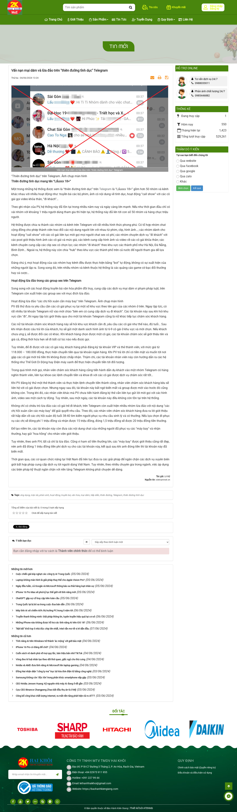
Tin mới (118, 46)
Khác (181, 181)
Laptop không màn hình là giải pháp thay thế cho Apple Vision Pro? (50, 580)
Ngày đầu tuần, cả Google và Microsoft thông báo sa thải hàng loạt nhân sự (55, 586)
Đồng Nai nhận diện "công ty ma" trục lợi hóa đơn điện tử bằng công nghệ (53, 671)
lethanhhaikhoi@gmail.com (95, 783)
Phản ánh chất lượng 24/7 (210, 91)
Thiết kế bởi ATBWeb (141, 808)
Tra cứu (150, 7)
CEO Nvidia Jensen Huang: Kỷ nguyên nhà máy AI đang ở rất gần (49, 683)
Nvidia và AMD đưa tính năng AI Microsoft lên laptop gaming (47, 665)
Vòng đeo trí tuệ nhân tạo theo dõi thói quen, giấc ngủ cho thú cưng (50, 659)
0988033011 (200, 83)
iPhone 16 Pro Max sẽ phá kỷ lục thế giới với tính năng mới (46, 592)
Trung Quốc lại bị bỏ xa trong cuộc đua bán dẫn (40, 604)
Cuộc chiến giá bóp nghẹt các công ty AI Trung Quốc (43, 574)
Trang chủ (53, 20)
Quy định (165, 20)
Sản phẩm (97, 20)
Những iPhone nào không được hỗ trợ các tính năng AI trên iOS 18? (50, 622)
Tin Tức (119, 20)
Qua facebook (187, 166)
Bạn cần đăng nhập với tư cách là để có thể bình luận (63, 551)
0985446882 (200, 95)
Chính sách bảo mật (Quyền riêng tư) (197, 767)
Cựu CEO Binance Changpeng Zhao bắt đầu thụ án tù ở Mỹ (46, 689)
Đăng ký (214, 8)
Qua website (186, 161)
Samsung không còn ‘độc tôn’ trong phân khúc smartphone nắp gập (51, 677)
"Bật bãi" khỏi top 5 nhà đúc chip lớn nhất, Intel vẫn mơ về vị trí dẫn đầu (52, 628)
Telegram (105, 189)
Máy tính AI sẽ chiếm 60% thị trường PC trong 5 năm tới (44, 610)
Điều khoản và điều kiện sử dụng (195, 772)
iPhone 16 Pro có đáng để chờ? (32, 647)
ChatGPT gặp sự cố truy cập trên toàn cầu (37, 598)
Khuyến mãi (176, 7)
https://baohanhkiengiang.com (100, 788)
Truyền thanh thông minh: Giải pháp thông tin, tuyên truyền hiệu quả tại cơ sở (55, 616)
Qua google (185, 171)
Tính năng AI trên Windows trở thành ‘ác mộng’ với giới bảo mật (48, 641)
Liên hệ (185, 20)
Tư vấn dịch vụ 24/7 (206, 79)
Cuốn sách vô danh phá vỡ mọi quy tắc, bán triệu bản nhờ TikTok (49, 653)
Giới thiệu (76, 20)
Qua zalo (184, 176)
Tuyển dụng (142, 20)
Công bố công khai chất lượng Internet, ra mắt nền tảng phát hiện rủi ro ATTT (55, 695)
